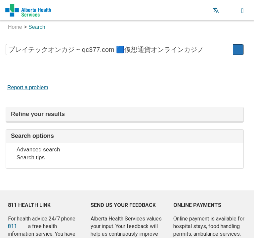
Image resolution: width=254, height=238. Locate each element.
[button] (229, 10)
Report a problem (27, 87)
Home (15, 27)
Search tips (31, 157)
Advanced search (38, 149)
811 (12, 226)
